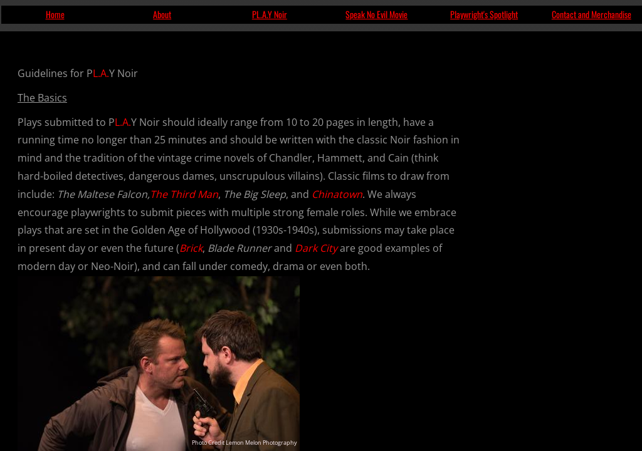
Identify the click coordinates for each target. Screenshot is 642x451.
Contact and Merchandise (591, 14)
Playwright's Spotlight (484, 14)
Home (55, 14)
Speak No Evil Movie (376, 14)
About (162, 14)
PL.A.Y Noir (269, 14)
